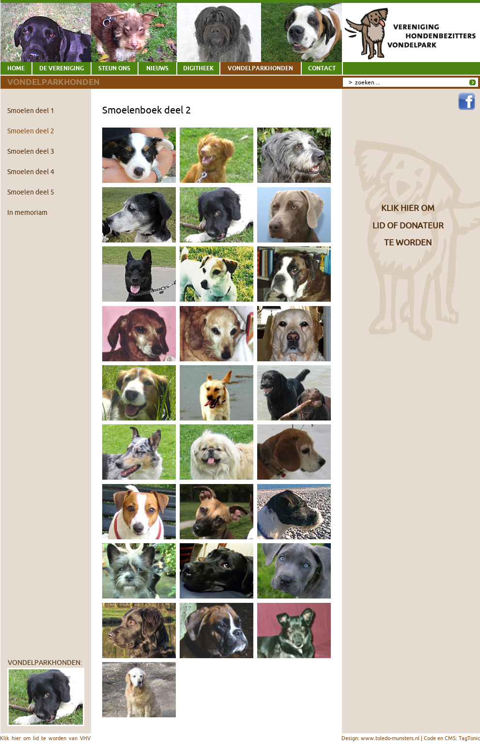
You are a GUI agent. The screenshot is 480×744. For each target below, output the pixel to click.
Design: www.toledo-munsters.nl (380, 738)
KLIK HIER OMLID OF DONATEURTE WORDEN (408, 225)
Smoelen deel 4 (30, 172)
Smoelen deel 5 (30, 192)
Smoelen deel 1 (30, 110)
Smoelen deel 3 (30, 151)
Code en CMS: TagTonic (452, 738)
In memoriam (27, 212)
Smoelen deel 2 (30, 131)
